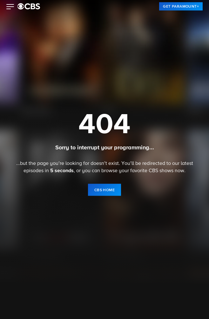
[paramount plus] (28, 6)
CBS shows (161, 170)
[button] (10, 7)
